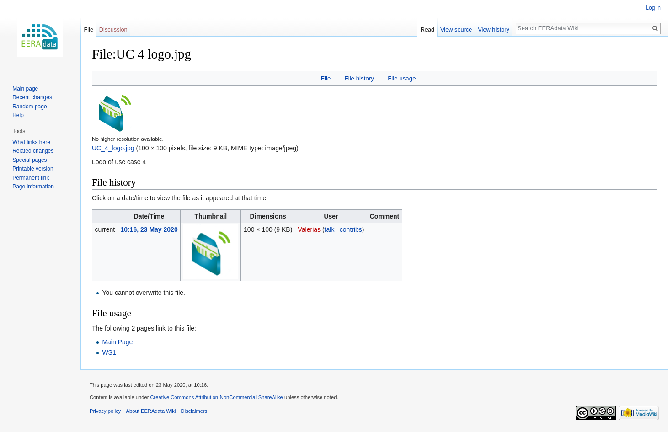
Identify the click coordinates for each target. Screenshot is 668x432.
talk (330, 229)
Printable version (32, 168)
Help (18, 115)
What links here (31, 142)
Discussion (113, 29)
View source (456, 29)
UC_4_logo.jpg (113, 148)
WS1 (109, 352)
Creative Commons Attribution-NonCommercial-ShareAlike (216, 397)
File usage (402, 78)
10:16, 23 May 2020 (148, 229)
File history (359, 78)
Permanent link (30, 178)
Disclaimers (194, 411)
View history (493, 29)
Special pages (29, 160)
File (326, 78)
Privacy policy (105, 411)
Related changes (32, 151)
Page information (33, 186)
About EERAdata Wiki (151, 411)
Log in (653, 8)
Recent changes (32, 97)
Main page (25, 88)
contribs (351, 229)
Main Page (117, 342)
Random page (29, 106)
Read (428, 29)
